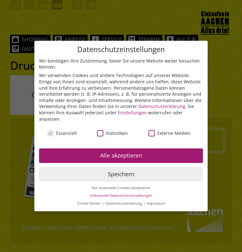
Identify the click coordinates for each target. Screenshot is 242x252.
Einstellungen (132, 113)
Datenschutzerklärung (161, 106)
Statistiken (112, 133)
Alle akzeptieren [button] (121, 155)
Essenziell (62, 133)
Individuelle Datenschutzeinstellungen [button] (121, 195)
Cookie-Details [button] (89, 203)
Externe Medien (169, 133)
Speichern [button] (121, 174)
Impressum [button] (156, 203)
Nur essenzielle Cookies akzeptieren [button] (121, 188)
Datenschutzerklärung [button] (124, 203)
